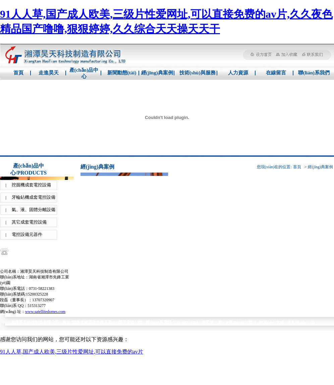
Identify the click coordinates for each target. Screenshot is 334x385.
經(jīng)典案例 (157, 72)
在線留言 (276, 72)
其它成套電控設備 (29, 221)
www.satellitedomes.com (45, 311)
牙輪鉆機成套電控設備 (33, 197)
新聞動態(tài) (121, 72)
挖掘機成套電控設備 (31, 184)
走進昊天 (49, 72)
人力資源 (238, 72)
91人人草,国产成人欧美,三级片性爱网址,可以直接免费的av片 (71, 352)
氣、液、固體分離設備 (33, 209)
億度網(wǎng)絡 (301, 322)
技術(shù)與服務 (197, 72)
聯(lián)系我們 (314, 72)
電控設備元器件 (27, 234)
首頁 (18, 72)
